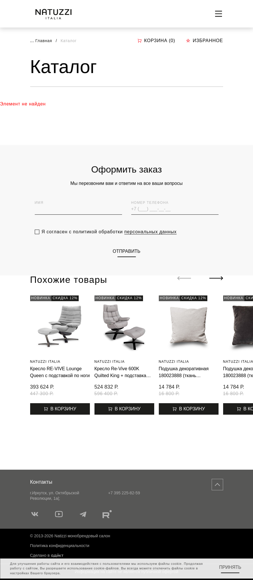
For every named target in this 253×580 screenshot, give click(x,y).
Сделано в (46, 555)
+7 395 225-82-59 (124, 493)
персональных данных (150, 239)
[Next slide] (216, 278)
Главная (43, 40)
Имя (39, 211)
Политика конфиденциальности (60, 545)
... (32, 40)
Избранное (204, 40)
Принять (230, 567)
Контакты (41, 482)
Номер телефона (150, 211)
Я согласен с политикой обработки (109, 239)
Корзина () (156, 40)
